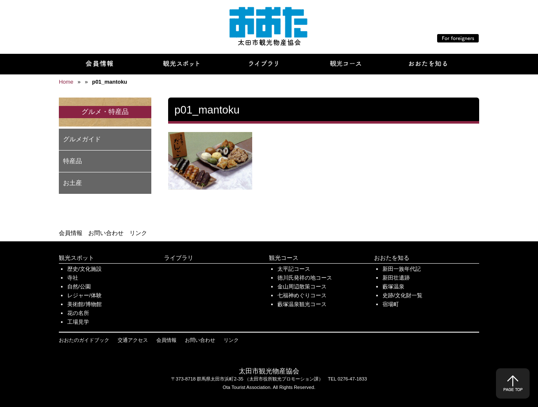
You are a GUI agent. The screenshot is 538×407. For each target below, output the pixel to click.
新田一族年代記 (401, 269)
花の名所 (78, 313)
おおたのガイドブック (84, 340)
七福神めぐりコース (302, 295)
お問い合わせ (106, 233)
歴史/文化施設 (84, 269)
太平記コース (293, 269)
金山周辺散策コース (302, 286)
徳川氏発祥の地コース (304, 278)
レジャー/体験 (84, 295)
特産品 (72, 160)
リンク (138, 233)
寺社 (72, 278)
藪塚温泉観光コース (302, 304)
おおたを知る (391, 257)
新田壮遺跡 (396, 278)
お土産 (72, 182)
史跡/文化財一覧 (402, 295)
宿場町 (390, 304)
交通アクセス (133, 340)
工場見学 (78, 322)
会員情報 (70, 233)
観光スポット (76, 257)
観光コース (283, 257)
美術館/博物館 (84, 304)
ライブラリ (178, 257)
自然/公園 (79, 286)
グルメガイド (82, 139)
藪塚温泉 (393, 286)
